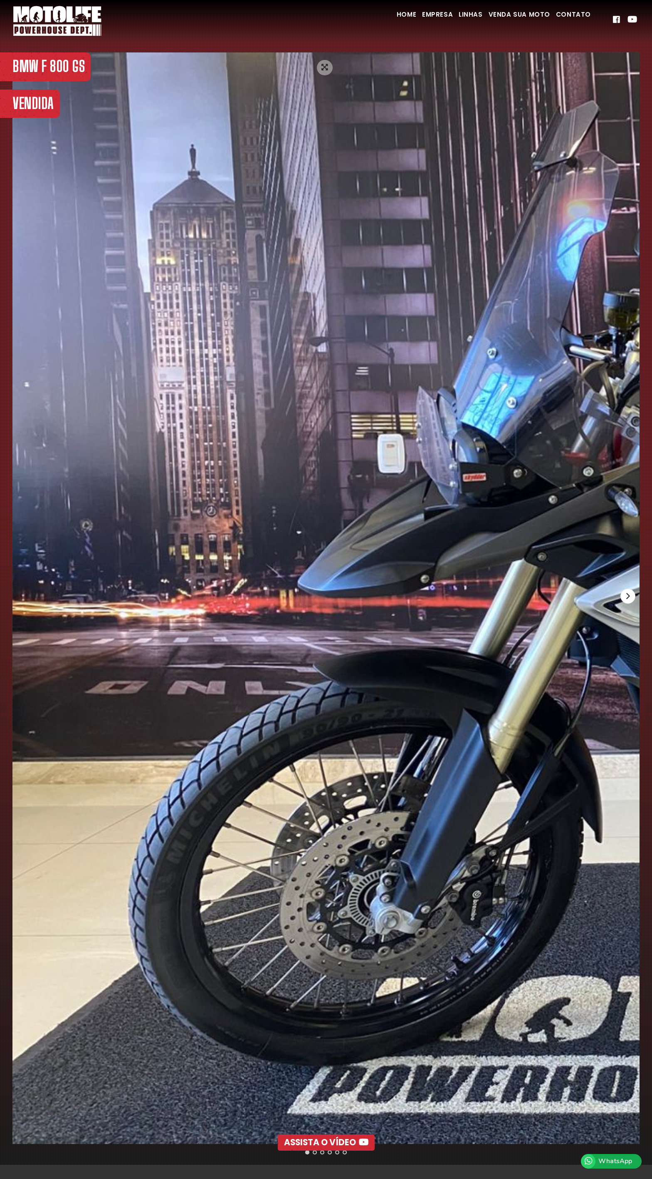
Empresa (417, 20)
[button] (307, 1152)
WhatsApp (615, 1161)
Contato (570, 20)
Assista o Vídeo (326, 1129)
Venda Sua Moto (510, 20)
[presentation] (626, 597)
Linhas (456, 20)
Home (380, 20)
